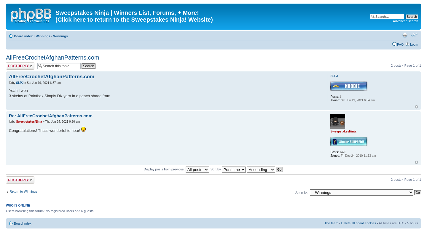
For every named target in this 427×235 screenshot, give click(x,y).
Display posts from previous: (176, 169)
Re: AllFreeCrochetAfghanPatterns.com (51, 115)
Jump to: (301, 192)
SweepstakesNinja (29, 121)
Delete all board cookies (358, 223)
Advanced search (405, 21)
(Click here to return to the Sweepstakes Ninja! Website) (134, 19)
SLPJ (19, 82)
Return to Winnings (23, 191)
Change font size (414, 35)
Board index (23, 36)
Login (414, 44)
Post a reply (20, 66)
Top (416, 106)
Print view (404, 35)
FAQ (400, 44)
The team (331, 223)
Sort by (228, 169)
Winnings (43, 36)
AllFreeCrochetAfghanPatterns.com (52, 57)
